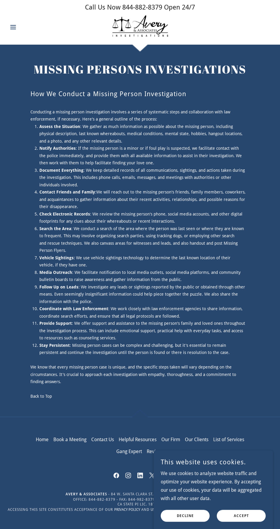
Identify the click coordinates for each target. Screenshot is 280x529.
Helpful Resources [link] (138, 439)
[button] (27, 27)
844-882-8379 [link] (142, 7)
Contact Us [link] (102, 439)
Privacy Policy (127, 510)
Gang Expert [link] (129, 451)
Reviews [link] (155, 451)
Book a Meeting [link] (69, 439)
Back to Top (41, 396)
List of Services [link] (228, 439)
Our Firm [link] (170, 439)
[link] (140, 26)
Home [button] (42, 439)
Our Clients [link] (196, 439)
